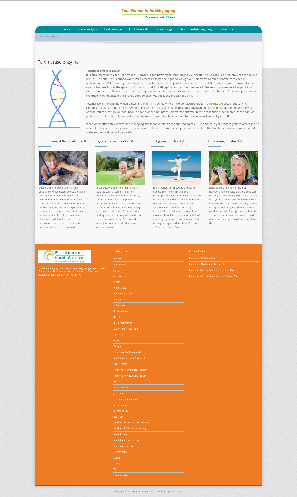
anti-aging (118, 276)
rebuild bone (120, 434)
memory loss (120, 405)
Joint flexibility (139, 29)
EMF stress (119, 334)
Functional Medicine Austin (127, 352)
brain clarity (119, 287)
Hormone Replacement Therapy (129, 375)
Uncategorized (121, 475)
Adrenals (118, 258)
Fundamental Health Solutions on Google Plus (213, 276)
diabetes (117, 317)
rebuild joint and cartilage (127, 440)
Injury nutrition (121, 387)
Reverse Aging (88, 29)
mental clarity (120, 410)
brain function (120, 299)
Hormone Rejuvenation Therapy (130, 369)
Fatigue (117, 346)
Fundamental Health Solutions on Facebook (212, 270)
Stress (116, 463)
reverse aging (120, 452)
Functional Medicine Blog (202, 258)
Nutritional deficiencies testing (129, 428)
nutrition (118, 416)
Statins (117, 457)
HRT (115, 381)
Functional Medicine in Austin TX (206, 264)
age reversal (119, 264)
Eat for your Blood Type (125, 328)
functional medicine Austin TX (129, 358)
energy (117, 340)
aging (116, 270)
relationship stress (123, 446)
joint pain (118, 393)
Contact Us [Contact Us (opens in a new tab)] (225, 29)
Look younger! (164, 29)
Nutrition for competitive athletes (131, 422)
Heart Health (120, 364)
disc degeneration (122, 323)
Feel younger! (113, 29)
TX (114, 469)
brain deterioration (123, 293)
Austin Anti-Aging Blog (196, 29)
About (68, 29)
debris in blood (121, 311)
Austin (116, 281)
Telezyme (211, 103)
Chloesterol (119, 305)
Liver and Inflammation (125, 399)
